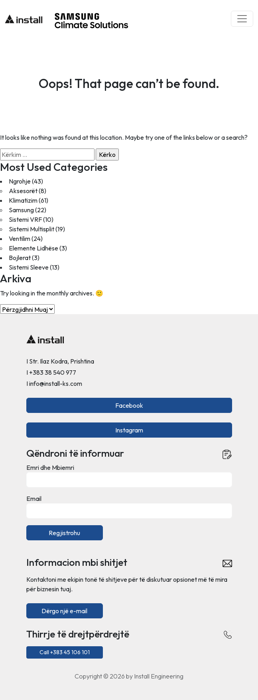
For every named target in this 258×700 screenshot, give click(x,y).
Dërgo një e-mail (64, 611)
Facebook (129, 405)
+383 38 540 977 (52, 372)
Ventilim (19, 238)
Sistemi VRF (25, 219)
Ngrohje (20, 181)
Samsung (21, 210)
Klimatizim (23, 200)
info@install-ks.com (55, 383)
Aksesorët (23, 191)
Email (33, 499)
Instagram (129, 430)
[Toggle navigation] (242, 19)
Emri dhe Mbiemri (50, 467)
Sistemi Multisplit (31, 229)
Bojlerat (20, 258)
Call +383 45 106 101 (64, 652)
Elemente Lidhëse (33, 248)
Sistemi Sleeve (29, 267)
